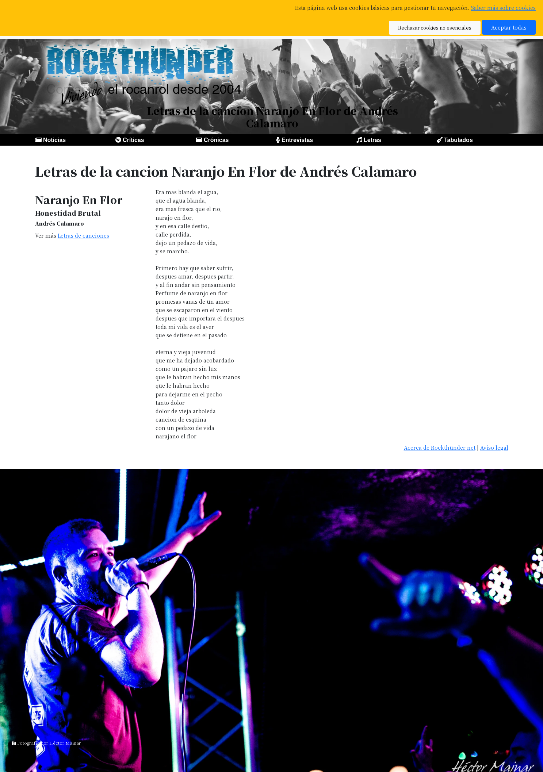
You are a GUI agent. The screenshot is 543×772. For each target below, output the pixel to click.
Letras (372, 140)
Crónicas (216, 140)
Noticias (54, 140)
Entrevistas (297, 140)
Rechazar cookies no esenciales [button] (434, 27)
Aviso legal (494, 447)
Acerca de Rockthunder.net (439, 447)
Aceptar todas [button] (509, 27)
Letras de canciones (83, 235)
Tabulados (458, 140)
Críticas (133, 140)
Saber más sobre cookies (503, 7)
